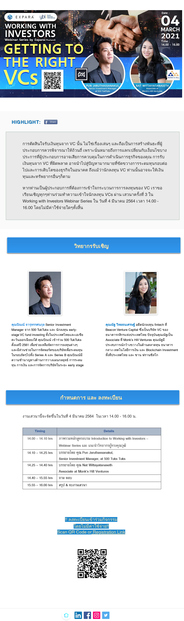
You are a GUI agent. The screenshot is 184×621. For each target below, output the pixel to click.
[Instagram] (96, 615)
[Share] (50, 122)
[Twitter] (105, 615)
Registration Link (108, 532)
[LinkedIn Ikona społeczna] (78, 615)
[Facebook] (87, 615)
